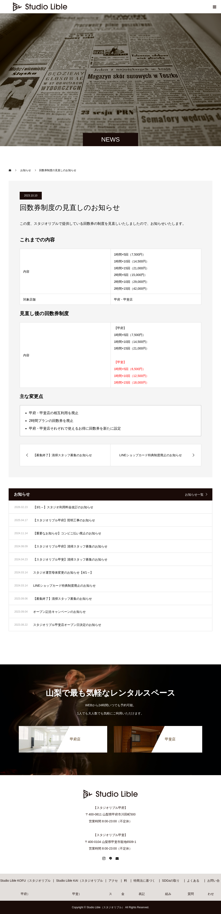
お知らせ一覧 (194, 494)
